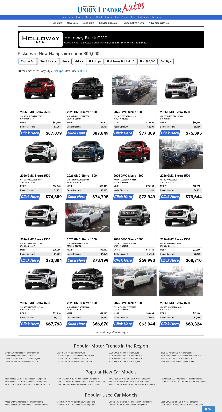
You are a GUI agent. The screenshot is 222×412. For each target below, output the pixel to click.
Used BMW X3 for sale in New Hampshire (24, 402)
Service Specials (109, 23)
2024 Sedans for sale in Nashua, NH (21, 361)
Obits (117, 17)
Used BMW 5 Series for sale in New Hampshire (26, 405)
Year (65, 61)
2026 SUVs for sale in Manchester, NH (178, 353)
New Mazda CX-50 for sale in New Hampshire (78, 379)
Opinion (109, 17)
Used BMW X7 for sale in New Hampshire (76, 405)
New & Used (48, 61)
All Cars (57, 23)
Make (79, 61)
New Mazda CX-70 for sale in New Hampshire (26, 381)
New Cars (72, 23)
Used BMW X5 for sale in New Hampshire (76, 402)
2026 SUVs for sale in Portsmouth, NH (22, 353)
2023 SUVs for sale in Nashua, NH (124, 361)
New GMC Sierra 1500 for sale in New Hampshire (183, 381)
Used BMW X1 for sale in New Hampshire (180, 402)
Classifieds (156, 17)
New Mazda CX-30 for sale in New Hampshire (181, 379)
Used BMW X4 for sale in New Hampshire (128, 405)
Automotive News (134, 23)
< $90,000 (147, 61)
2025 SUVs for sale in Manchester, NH (22, 358)
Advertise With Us (159, 23)
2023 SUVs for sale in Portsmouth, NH (74, 361)
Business (90, 17)
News (71, 17)
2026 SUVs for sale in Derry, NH (71, 353)
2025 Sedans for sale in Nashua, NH (125, 358)
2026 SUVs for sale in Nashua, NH (124, 353)
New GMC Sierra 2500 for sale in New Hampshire (27, 384)
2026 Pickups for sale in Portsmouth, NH (75, 356)
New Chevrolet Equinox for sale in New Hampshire (132, 384)
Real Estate (143, 17)
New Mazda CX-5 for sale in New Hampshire (25, 379)
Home (63, 17)
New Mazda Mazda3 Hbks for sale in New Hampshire (81, 381)
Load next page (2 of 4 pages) (110, 332)
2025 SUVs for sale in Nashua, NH (73, 358)
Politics (79, 17)
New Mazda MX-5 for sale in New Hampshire (129, 381)
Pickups (94, 61)
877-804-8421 (138, 42)
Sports (100, 17)
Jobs (133, 17)
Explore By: (27, 61)
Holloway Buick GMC (120, 61)
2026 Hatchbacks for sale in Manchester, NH (181, 356)
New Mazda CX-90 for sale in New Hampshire (130, 379)
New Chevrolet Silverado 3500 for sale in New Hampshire (78, 384)
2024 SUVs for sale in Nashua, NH (176, 358)
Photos (125, 17)
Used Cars (88, 23)
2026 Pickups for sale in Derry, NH (21, 356)
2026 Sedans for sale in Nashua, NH (125, 356)
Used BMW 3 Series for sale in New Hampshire (130, 402)
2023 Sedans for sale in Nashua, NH (177, 361)
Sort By (166, 61)
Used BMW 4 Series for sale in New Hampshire (182, 405)
